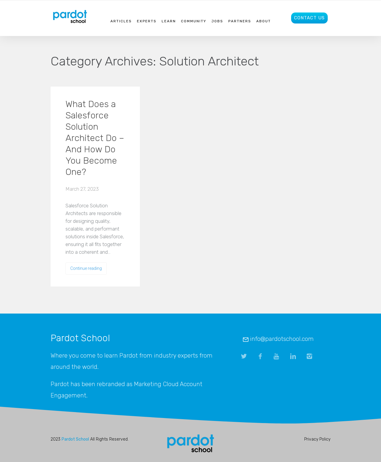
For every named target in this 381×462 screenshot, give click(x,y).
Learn (169, 21)
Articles (121, 21)
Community (193, 21)
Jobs (217, 21)
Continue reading (86, 268)
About (263, 21)
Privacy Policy (317, 439)
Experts (147, 21)
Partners (239, 21)
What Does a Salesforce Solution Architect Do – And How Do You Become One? (94, 138)
